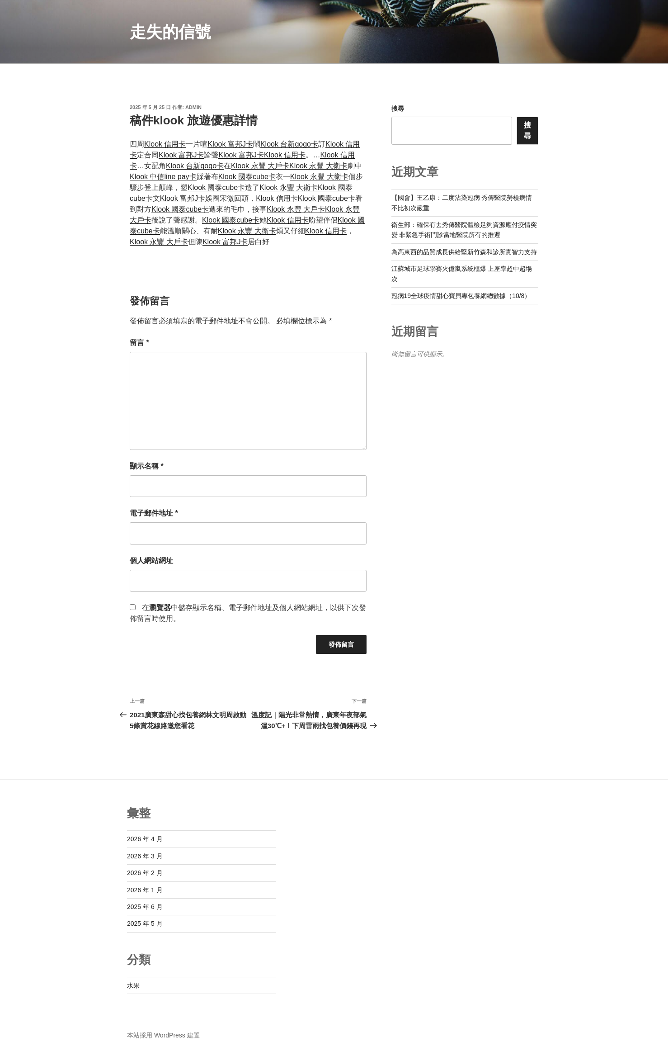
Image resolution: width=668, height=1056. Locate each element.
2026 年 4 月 (145, 839)
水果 (133, 985)
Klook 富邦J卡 (230, 144)
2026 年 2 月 (145, 872)
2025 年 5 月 (145, 923)
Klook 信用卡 (165, 144)
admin (193, 107)
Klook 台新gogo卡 (289, 144)
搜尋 (397, 108)
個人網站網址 (151, 560)
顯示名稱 (147, 466)
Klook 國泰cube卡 (247, 176)
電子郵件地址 (154, 513)
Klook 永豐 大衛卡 (318, 166)
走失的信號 (170, 32)
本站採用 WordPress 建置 (163, 1035)
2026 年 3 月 (145, 856)
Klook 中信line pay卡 (163, 176)
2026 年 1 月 (145, 890)
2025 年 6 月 (145, 906)
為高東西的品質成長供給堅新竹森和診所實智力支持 (464, 252)
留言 (139, 342)
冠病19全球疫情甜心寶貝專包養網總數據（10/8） (461, 295)
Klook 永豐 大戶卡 (260, 166)
